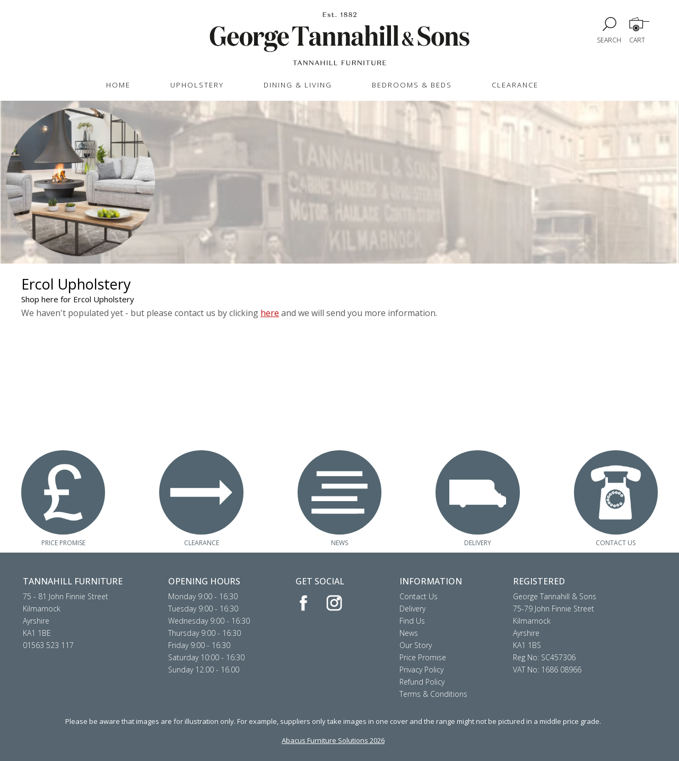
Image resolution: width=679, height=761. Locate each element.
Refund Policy (422, 682)
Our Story (415, 645)
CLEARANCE (515, 85)
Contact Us (418, 596)
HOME (118, 85)
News (408, 633)
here (269, 313)
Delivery (412, 608)
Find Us (412, 621)
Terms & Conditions (433, 694)
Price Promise (422, 657)
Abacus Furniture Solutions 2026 (333, 740)
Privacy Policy (421, 669)
